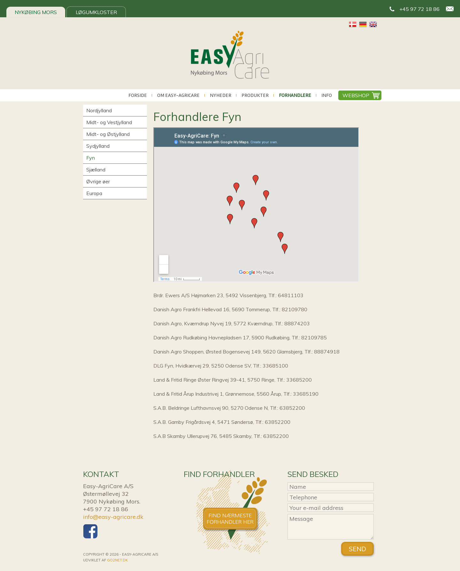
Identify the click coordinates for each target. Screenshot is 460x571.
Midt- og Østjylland (108, 134)
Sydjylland (98, 146)
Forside (137, 95)
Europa (94, 193)
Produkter (255, 95)
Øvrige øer (98, 181)
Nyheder (220, 95)
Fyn (90, 158)
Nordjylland (99, 110)
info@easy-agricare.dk (113, 516)
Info (326, 95)
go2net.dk (117, 560)
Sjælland (95, 169)
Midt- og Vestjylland (109, 122)
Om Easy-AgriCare (178, 95)
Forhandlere (295, 95)
